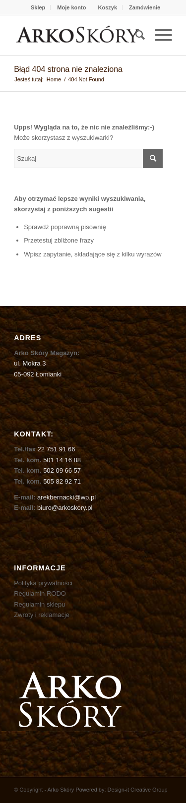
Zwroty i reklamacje (41, 614)
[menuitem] (38, 7)
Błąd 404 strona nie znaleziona (68, 69)
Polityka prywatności (43, 583)
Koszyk (107, 7)
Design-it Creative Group (138, 790)
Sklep (38, 7)
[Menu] (158, 35)
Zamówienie (144, 7)
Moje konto (71, 7)
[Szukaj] (135, 35)
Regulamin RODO (40, 593)
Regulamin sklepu (39, 604)
